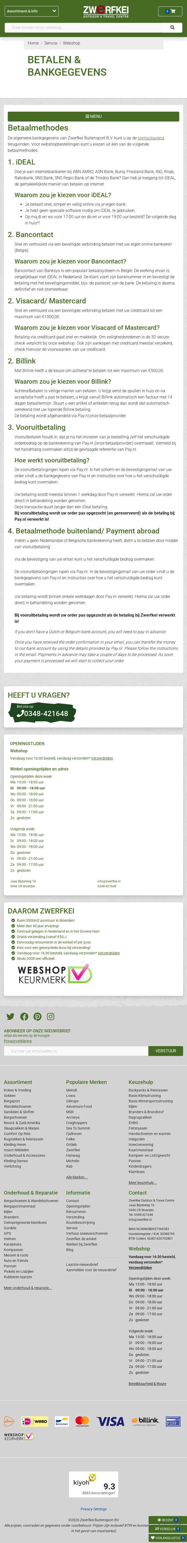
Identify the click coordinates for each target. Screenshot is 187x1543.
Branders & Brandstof (146, 1112)
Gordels (10, 1228)
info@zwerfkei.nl (109, 881)
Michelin (72, 1161)
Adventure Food (79, 1106)
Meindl (71, 1090)
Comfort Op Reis (17, 1134)
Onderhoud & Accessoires (24, 1155)
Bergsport (12, 1101)
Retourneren (76, 1212)
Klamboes (137, 1172)
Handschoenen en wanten (150, 1134)
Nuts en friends (16, 1261)
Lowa (70, 1096)
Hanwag (73, 1155)
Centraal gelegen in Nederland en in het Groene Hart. (59, 931)
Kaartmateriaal (141, 1150)
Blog (69, 1250)
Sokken (10, 1096)
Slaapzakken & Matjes (21, 1128)
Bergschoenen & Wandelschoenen (31, 1201)
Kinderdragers (140, 1166)
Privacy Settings (94, 1509)
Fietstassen (138, 1128)
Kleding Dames (16, 1161)
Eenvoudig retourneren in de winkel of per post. (54, 942)
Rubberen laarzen (18, 1277)
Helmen (10, 1239)
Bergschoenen (15, 1117)
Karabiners (13, 1244)
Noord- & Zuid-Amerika (22, 1123)
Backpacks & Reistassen (148, 1090)
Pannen (10, 1266)
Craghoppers (76, 1123)
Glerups (72, 1101)
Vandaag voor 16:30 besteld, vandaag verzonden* (61, 758)
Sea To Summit (78, 1128)
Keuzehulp (141, 1082)
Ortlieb (71, 1144)
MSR (70, 1112)
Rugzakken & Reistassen (23, 1139)
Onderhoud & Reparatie (31, 1193)
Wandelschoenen (17, 1106)
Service (72, 1228)
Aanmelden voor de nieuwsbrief (91, 1270)
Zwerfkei (73, 1150)
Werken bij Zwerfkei (81, 1244)
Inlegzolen (137, 1139)
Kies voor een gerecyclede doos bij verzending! (54, 948)
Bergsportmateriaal (19, 1206)
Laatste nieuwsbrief (82, 1264)
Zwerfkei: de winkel (81, 1239)
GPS (7, 1233)
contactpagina (151, 137)
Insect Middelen (16, 1150)
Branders (11, 1217)
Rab (69, 1166)
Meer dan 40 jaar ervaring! (38, 926)
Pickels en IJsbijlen (19, 1271)
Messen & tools (16, 1255)
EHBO (133, 1123)
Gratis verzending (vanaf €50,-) (42, 937)
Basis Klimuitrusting (145, 1096)
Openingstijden (78, 1206)
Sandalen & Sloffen (19, 1112)
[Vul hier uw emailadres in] (76, 1051)
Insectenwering (141, 1144)
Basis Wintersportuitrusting (151, 1101)
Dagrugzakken (140, 1117)
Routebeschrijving (80, 1222)
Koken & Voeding (17, 1090)
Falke (70, 1139)
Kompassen (13, 1250)
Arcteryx (73, 1117)
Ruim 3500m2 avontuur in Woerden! (46, 920)
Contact (72, 1201)
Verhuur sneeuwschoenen (87, 1233)
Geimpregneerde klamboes (25, 1222)
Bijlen (133, 1106)
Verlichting (12, 1166)
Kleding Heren (15, 1144)
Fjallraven (74, 1134)
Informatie (78, 1193)
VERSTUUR (166, 1050)
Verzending (75, 1217)
